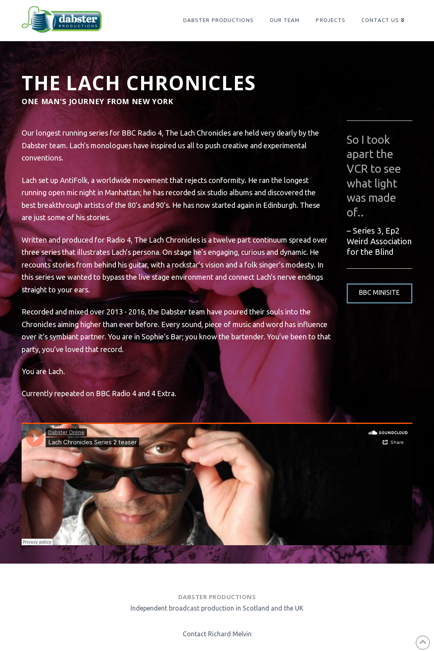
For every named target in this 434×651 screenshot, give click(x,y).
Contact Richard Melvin (217, 634)
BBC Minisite (379, 292)
